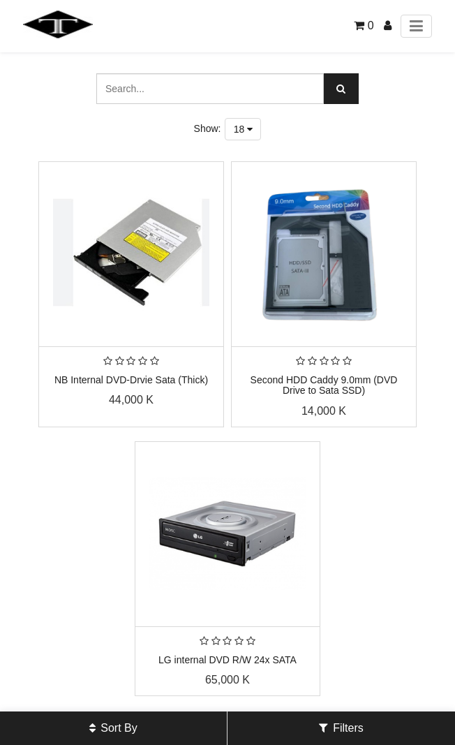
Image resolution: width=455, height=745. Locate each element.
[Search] (341, 88)
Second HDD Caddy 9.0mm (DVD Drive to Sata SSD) (324, 385)
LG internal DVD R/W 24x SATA (227, 659)
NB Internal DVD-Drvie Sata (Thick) (131, 379)
